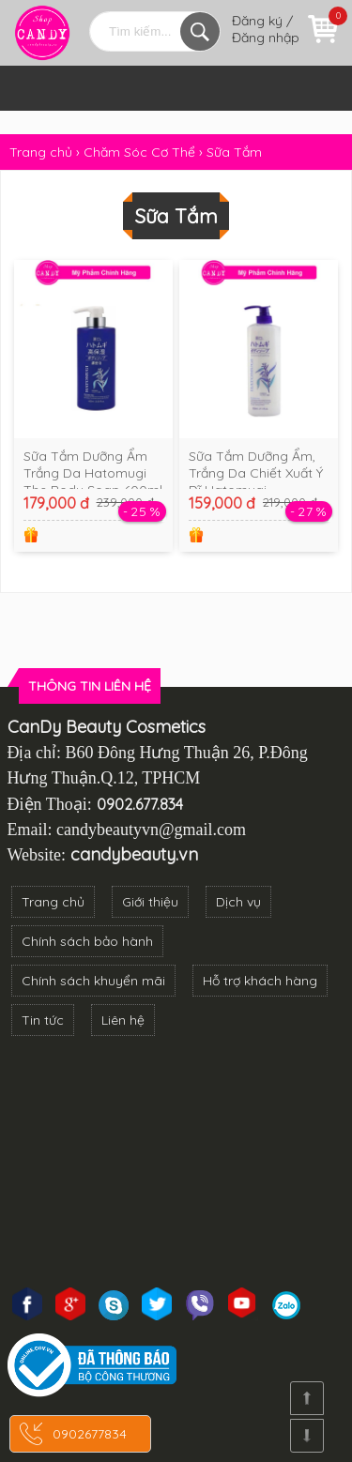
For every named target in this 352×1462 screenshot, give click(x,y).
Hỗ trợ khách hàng (260, 980)
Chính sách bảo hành (87, 941)
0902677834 (90, 1433)
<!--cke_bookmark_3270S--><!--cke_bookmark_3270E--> (176, 1162)
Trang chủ (53, 901)
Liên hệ (123, 1020)
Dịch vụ (238, 901)
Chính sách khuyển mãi (93, 980)
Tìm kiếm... (200, 31)
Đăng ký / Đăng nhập (265, 29)
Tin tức (43, 1020)
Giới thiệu (150, 901)
